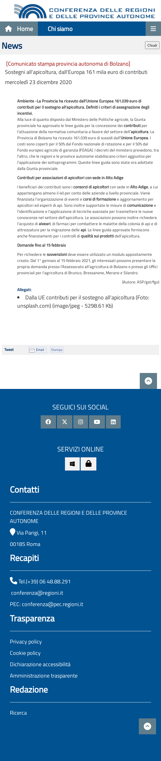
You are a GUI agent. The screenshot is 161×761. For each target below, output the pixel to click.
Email (40, 349)
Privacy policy (26, 641)
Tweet (9, 349)
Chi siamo (60, 28)
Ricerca (18, 713)
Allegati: (24, 289)
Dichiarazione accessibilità (40, 664)
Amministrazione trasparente (44, 675)
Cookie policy (25, 653)
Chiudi (152, 45)
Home (19, 28)
